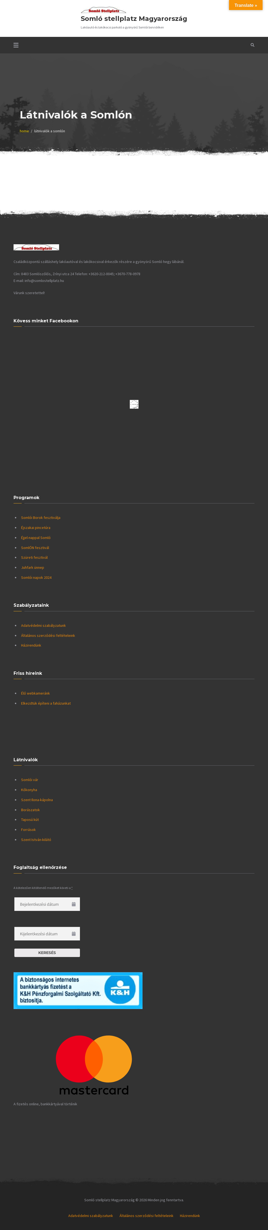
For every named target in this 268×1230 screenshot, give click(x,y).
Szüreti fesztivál (34, 557)
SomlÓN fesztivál (35, 547)
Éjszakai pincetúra (35, 527)
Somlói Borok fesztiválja (40, 517)
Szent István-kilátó (36, 839)
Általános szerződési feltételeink (48, 635)
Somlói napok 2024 (36, 577)
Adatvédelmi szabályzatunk (43, 625)
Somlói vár (29, 779)
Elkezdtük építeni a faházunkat (46, 703)
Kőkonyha (29, 789)
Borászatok (30, 809)
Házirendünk (31, 645)
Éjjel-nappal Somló (36, 537)
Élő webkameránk (35, 693)
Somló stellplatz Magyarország (134, 19)
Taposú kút (30, 819)
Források (28, 829)
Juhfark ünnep (32, 567)
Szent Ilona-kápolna (37, 799)
